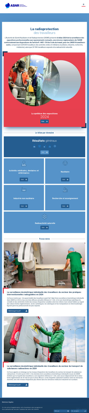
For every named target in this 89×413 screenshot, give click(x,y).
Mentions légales (7, 402)
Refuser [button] (62, 411)
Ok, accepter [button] (78, 411)
